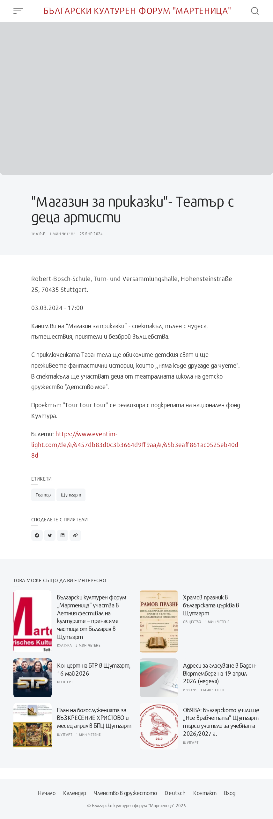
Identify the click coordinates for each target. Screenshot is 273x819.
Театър (38, 233)
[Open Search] (254, 10)
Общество (192, 622)
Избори (189, 690)
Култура (64, 645)
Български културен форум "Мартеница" (137, 10)
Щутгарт (71, 494)
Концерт (65, 682)
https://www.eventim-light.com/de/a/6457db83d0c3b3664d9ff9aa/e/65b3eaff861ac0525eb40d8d (135, 444)
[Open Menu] (18, 10)
